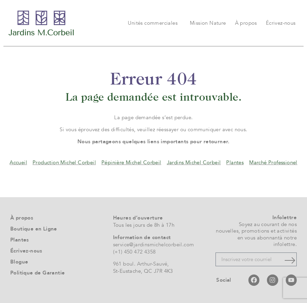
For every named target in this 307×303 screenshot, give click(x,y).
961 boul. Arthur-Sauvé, (141, 263)
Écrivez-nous (281, 23)
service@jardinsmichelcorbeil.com (153, 244)
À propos (246, 23)
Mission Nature (208, 23)
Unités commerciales (154, 23)
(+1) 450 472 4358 (134, 251)
